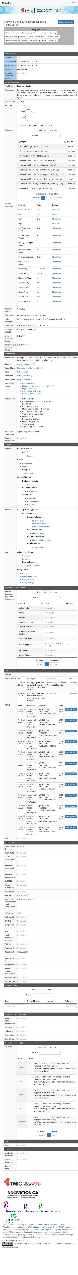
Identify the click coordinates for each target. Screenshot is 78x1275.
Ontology (53, 33)
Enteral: (25, 452)
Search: (46, 136)
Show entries (47, 130)
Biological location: (24, 477)
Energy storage (28, 583)
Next (59, 198)
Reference (69, 1001)
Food (24, 467)
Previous (36, 198)
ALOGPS (55, 210)
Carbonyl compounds (31, 394)
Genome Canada (30, 1232)
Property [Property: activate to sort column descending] (21, 603)
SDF (30, 125)
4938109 (21, 846)
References (52, 40)
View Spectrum (71, 709)
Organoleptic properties (38, 40)
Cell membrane (33, 501)
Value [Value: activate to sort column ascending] (47, 603)
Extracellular (32, 492)
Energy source (28, 579)
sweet (21, 1108)
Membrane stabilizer (30, 576)
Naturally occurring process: (28, 510)
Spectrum (73, 683)
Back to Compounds (66, 22)
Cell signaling (37, 547)
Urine (29, 485)
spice (21, 1095)
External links (39, 37)
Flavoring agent (33, 566)
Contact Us (23, 1241)
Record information (12, 33)
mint (20, 1081)
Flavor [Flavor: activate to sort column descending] (20, 1058)
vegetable (22, 1122)
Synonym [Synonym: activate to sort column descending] (22, 142)
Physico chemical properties (15, 37)
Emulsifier (26, 559)
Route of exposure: (24, 448)
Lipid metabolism (38, 524)
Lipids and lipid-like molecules (30, 368)
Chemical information (29, 33)
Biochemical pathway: (35, 536)
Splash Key (51, 679)
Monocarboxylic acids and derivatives (38, 386)
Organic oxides (29, 389)
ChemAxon (56, 219)
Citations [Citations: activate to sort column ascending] (32, 1058)
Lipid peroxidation (39, 533)
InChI (50, 125)
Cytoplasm (31, 504)
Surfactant (26, 556)
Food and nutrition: (29, 562)
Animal (30, 473)
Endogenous (27, 463)
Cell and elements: (29, 488)
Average (50, 1001)
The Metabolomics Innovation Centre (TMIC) (46, 1227)
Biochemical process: (35, 517)
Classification (42, 33)
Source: (20, 460)
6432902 (21, 866)
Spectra (30, 37)
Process (8, 510)
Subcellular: (26, 495)
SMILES (43, 125)
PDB (35, 125)
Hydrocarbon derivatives (32, 391)
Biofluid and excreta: (30, 481)
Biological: (26, 470)
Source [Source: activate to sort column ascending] (70, 142)
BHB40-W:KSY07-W (26, 899)
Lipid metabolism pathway (42, 540)
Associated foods (52, 37)
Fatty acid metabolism (40, 527)
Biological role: (23, 570)
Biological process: (29, 513)
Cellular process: (33, 543)
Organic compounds (26, 364)
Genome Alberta (44, 1232)
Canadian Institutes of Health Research (43, 1225)
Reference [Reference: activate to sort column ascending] (69, 603)
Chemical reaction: (34, 530)
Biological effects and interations (17, 40)
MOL (24, 125)
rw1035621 (22, 952)
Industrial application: (25, 552)
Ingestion (30, 456)
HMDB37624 (23, 895)
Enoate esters (28, 384)
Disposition (9, 448)
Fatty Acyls (22, 372)
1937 (20, 913)
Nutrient (25, 573)
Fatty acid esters (24, 376)
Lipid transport (37, 521)
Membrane (31, 498)
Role (6, 552)
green (21, 1068)
